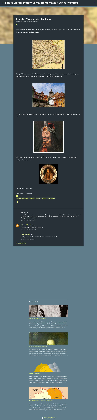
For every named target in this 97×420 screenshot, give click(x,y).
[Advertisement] (48, 260)
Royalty (44, 198)
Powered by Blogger (48, 417)
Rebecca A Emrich (26, 225)
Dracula (32, 198)
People (38, 198)
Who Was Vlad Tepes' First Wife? (37, 318)
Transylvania (51, 198)
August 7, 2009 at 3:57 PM (28, 239)
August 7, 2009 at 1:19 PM (28, 220)
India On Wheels (25, 234)
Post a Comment (21, 243)
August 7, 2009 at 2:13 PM (28, 229)
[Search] (95, 3)
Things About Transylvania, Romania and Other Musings (41, 2)
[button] (17, 24)
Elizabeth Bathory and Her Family (38, 346)
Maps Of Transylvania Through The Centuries (41, 400)
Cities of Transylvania (22, 198)
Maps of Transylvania (34, 373)
